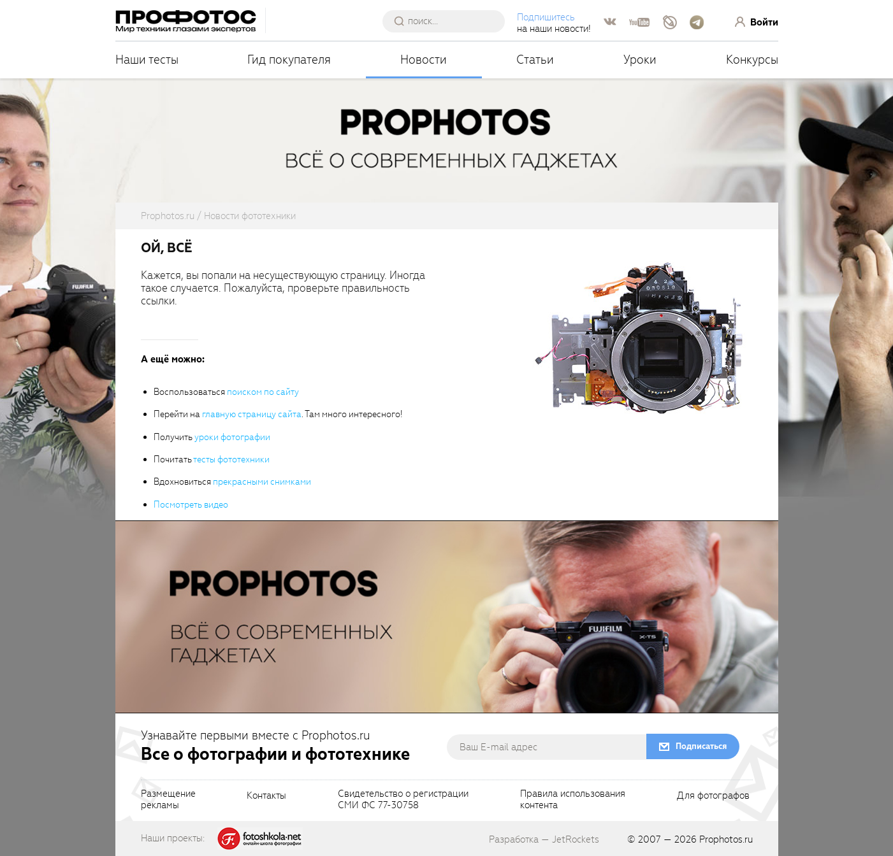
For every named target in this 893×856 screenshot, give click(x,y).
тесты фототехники (231, 459)
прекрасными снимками (262, 482)
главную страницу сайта (251, 414)
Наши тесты (146, 60)
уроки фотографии (232, 437)
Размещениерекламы (168, 799)
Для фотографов (713, 796)
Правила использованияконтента (572, 799)
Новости (423, 60)
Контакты (266, 796)
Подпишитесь (546, 17)
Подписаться (701, 746)
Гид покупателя (289, 60)
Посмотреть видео (191, 505)
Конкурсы (752, 60)
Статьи (535, 60)
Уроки (640, 60)
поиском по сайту (263, 392)
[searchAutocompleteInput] (448, 21)
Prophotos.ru (726, 839)
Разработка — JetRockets (544, 839)
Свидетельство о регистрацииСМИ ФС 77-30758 (403, 799)
